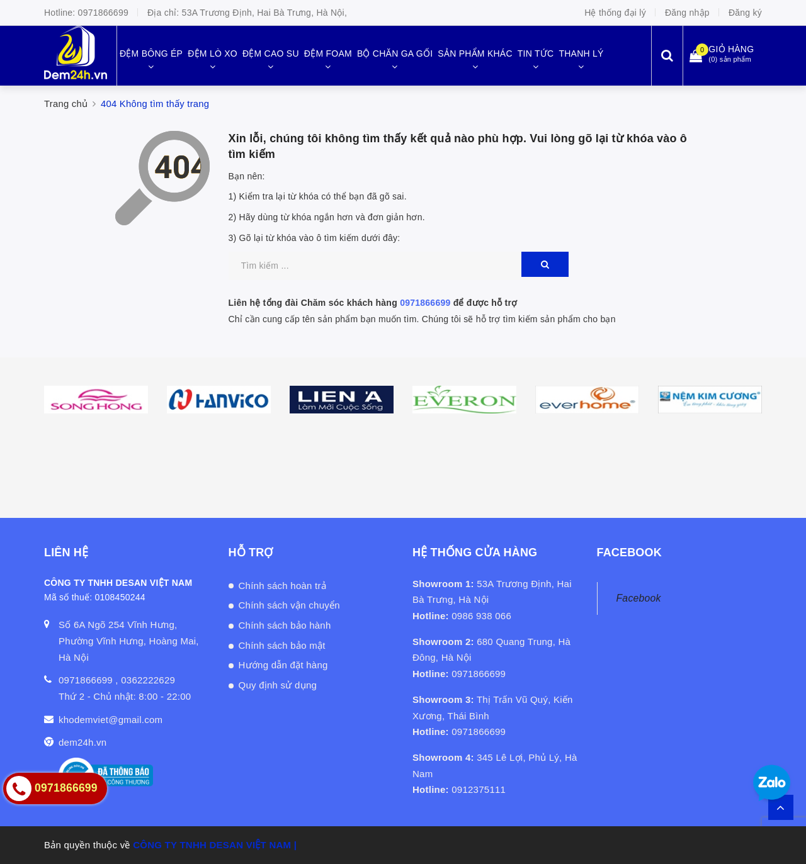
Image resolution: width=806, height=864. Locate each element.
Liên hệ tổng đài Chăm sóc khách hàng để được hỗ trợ (373, 303)
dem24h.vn (82, 742)
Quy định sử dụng (278, 685)
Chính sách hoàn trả (283, 585)
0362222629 (148, 680)
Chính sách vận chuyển (289, 605)
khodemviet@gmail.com (110, 719)
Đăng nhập (687, 13)
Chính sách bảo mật (282, 645)
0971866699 (103, 13)
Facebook (638, 598)
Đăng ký (745, 13)
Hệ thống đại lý (615, 13)
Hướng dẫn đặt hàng (283, 664)
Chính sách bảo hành (285, 625)
